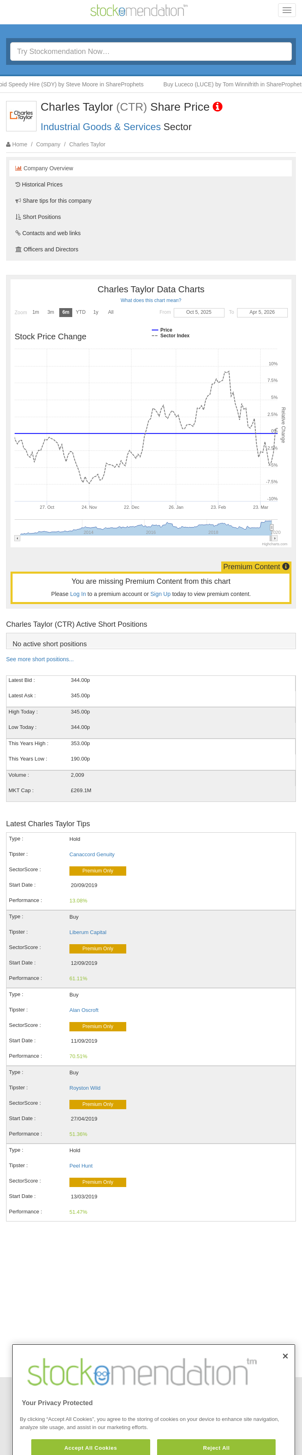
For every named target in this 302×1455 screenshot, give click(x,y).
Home (19, 144)
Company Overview (44, 168)
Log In (78, 594)
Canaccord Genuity (91, 854)
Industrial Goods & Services (101, 126)
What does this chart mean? (151, 300)
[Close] (285, 1375)
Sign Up (160, 594)
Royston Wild (85, 1088)
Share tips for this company (53, 200)
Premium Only (97, 871)
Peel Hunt (81, 1166)
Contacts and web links (48, 233)
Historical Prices (39, 184)
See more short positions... (40, 659)
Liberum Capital (87, 932)
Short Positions (38, 217)
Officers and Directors (46, 249)
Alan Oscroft (84, 1010)
